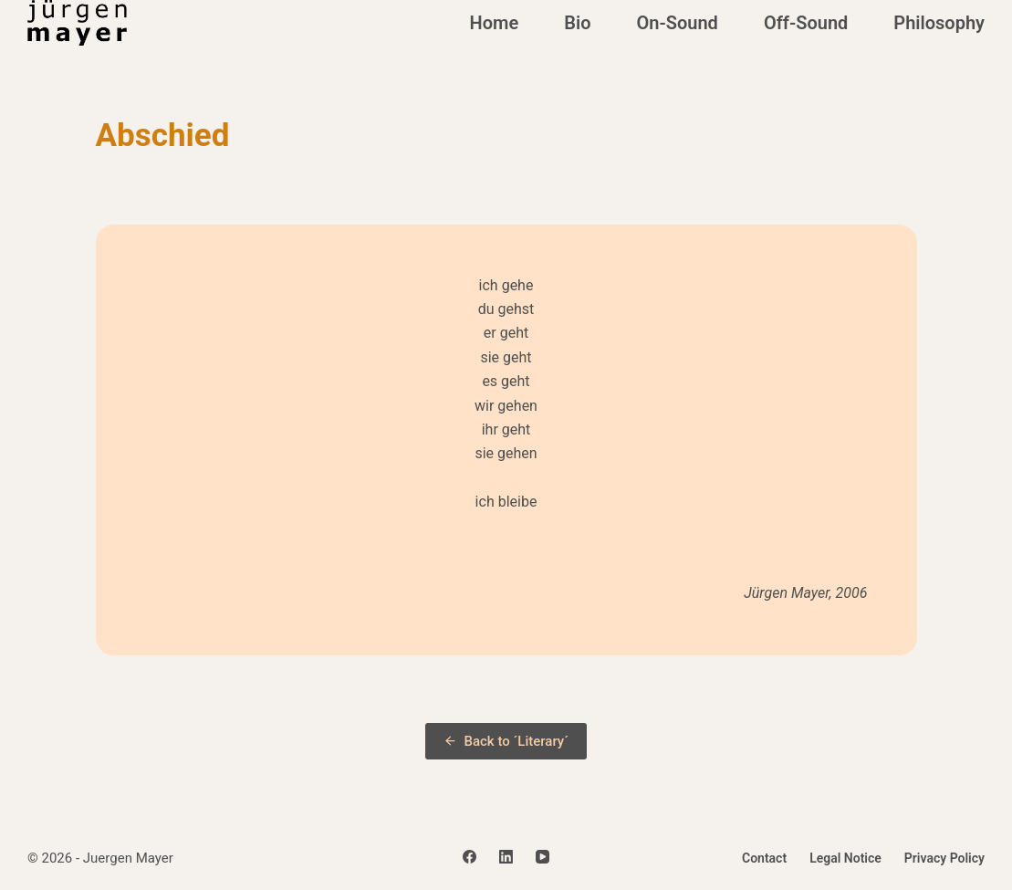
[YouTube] (542, 857)
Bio (577, 23)
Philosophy (939, 23)
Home (494, 23)
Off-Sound (806, 23)
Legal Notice (845, 858)
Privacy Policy (944, 858)
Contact (764, 858)
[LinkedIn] (506, 857)
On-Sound (676, 23)
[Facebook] (469, 857)
